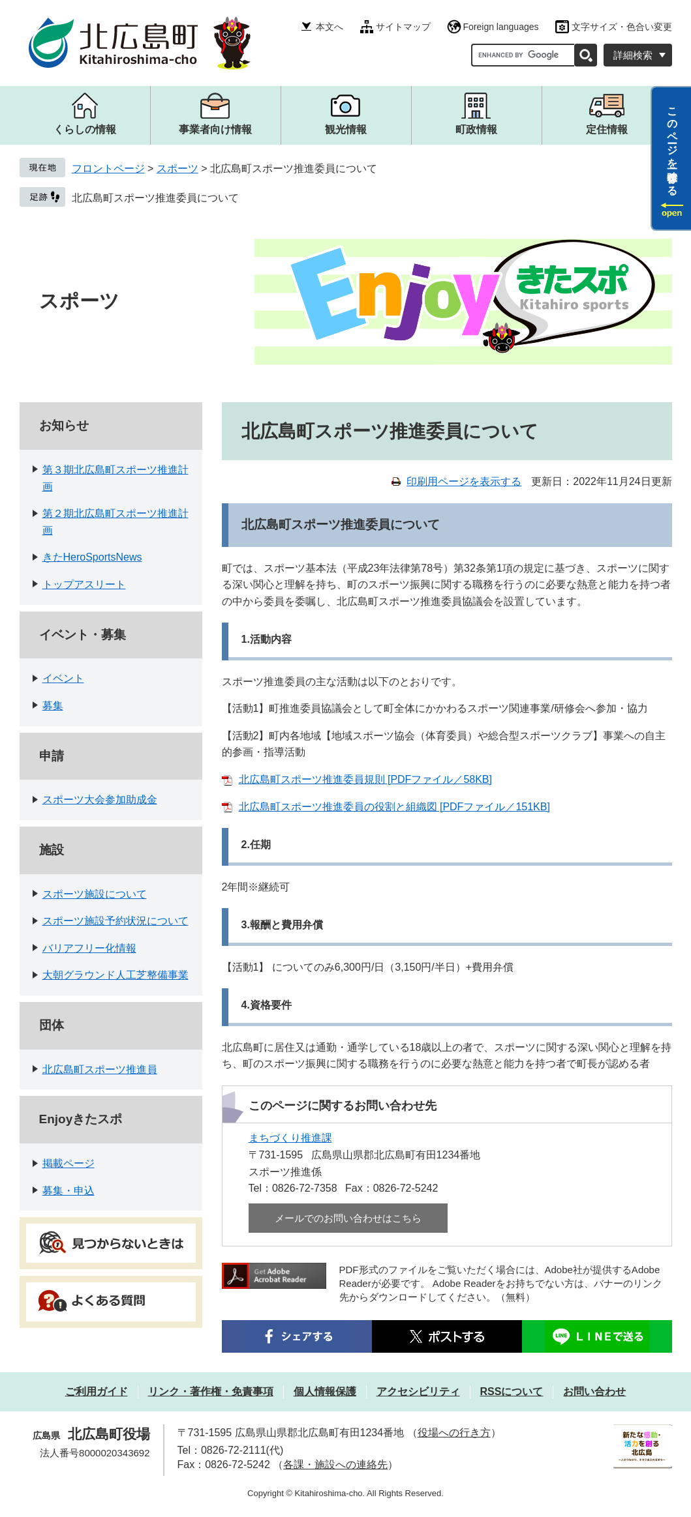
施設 (51, 850)
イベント (63, 678)
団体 (51, 1025)
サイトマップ (403, 27)
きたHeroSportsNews (92, 557)
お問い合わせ (594, 1391)
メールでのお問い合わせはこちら (348, 1218)
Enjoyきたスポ (81, 1119)
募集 (52, 705)
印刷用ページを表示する (464, 481)
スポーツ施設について (94, 894)
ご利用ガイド (96, 1391)
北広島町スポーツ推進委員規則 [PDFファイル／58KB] (365, 779)
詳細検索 (633, 55)
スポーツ (177, 168)
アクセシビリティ (418, 1391)
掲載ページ (68, 1163)
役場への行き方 (454, 1432)
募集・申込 (68, 1190)
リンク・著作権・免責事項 (210, 1391)
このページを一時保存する (672, 145)
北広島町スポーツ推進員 (99, 1069)
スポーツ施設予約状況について (115, 920)
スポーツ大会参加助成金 (99, 799)
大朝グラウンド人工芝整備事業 (115, 974)
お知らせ (64, 425)
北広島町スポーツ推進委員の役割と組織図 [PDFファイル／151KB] (394, 806)
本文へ (329, 27)
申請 (51, 756)
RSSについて (512, 1391)
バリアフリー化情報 (89, 948)
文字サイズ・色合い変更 (622, 27)
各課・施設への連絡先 (335, 1464)
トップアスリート (84, 584)
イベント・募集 (82, 634)
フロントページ (108, 168)
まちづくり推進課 (290, 1137)
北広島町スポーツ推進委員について (155, 197)
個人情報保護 (325, 1391)
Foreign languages (501, 27)
